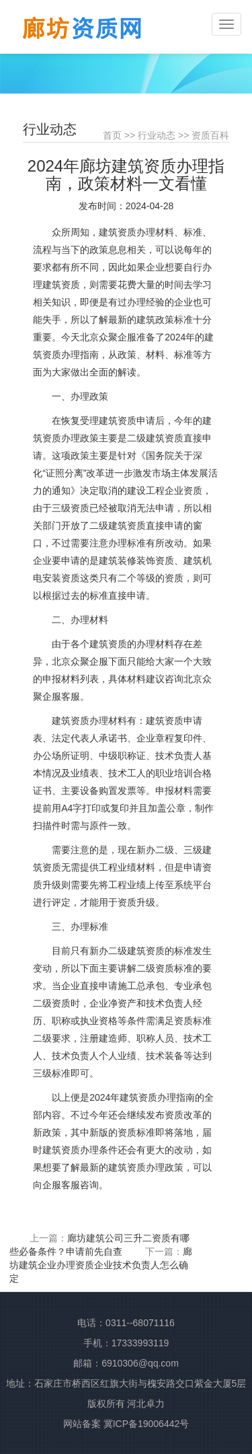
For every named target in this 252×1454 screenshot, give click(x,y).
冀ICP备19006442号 (146, 1423)
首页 (112, 135)
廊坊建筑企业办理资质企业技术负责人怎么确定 (100, 1265)
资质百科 (210, 135)
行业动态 (156, 135)
